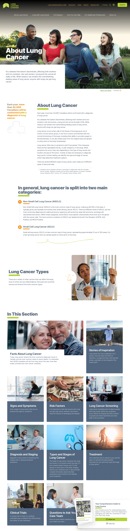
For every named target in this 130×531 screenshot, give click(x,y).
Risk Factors (57, 405)
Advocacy (72, 5)
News (79, 5)
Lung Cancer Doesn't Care (57, 5)
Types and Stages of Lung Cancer (62, 456)
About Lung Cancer (105, 90)
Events (86, 5)
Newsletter (95, 5)
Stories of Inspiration (102, 350)
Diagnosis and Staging (24, 454)
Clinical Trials (18, 512)
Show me (110, 519)
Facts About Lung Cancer (25, 353)
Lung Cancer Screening (103, 405)
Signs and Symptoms (23, 405)
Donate (122, 5)
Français (105, 5)
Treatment (95, 454)
